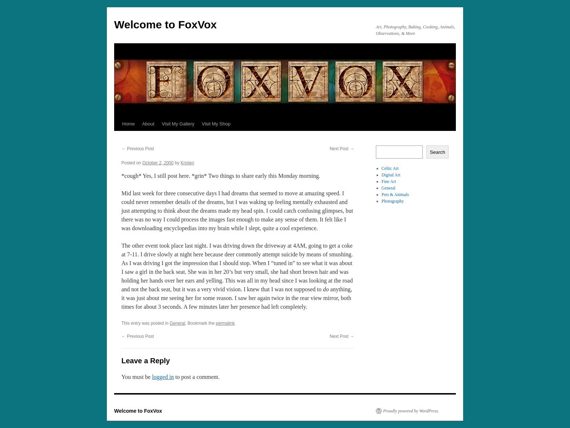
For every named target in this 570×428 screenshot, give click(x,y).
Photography (393, 201)
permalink (225, 323)
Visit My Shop (216, 124)
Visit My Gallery (178, 124)
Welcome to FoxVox (165, 25)
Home (128, 124)
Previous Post (137, 148)
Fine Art (389, 181)
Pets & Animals (395, 194)
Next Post (342, 148)
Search (437, 152)
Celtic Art (390, 168)
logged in (163, 377)
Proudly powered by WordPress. (411, 410)
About (148, 124)
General (177, 323)
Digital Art (391, 174)
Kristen (187, 162)
